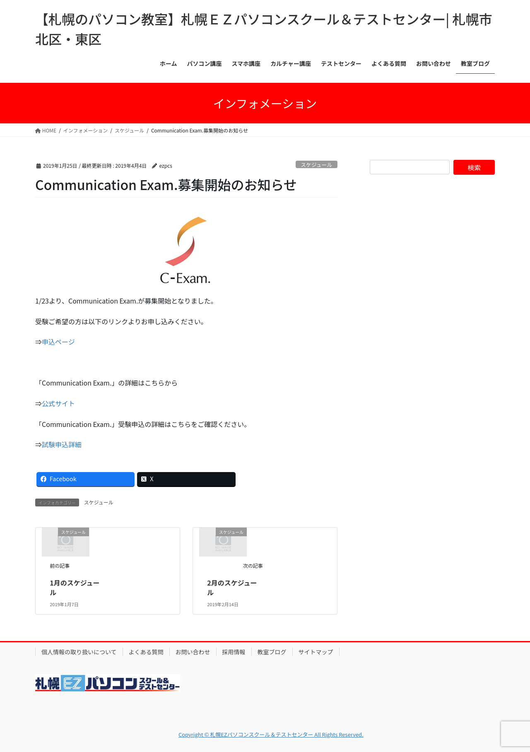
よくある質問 (146, 652)
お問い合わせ (193, 652)
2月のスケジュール (232, 587)
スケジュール (316, 165)
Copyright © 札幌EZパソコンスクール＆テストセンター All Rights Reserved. (271, 734)
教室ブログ (272, 652)
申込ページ (58, 342)
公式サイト (58, 403)
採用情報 (234, 652)
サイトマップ (316, 652)
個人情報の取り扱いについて (79, 652)
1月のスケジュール (74, 587)
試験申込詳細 (62, 444)
